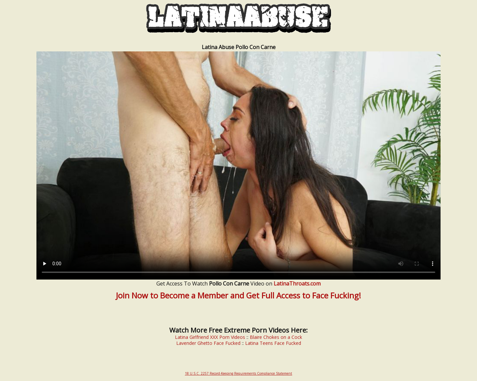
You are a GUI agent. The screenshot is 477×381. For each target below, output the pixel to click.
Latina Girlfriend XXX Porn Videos (210, 337)
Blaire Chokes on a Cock (276, 337)
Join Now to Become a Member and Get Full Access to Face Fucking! (238, 295)
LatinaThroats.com (297, 283)
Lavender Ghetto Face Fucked (208, 343)
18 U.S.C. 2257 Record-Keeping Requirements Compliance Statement (238, 373)
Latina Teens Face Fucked (273, 343)
